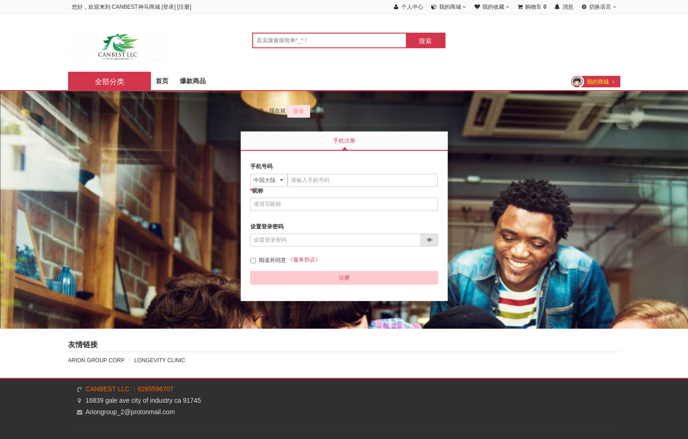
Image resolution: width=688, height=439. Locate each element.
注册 (184, 7)
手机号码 (261, 166)
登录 (168, 7)
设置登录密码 (266, 226)
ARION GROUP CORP (96, 360)
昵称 (257, 191)
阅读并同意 (269, 260)
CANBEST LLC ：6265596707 (129, 389)
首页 (162, 81)
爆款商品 (193, 81)
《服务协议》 (304, 260)
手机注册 (344, 140)
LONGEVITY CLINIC (159, 360)
